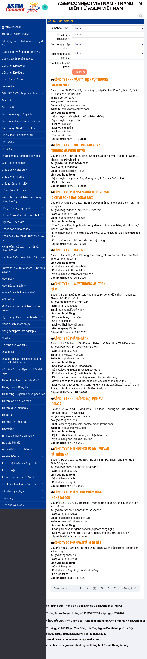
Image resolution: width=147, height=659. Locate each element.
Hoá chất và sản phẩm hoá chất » (24, 215)
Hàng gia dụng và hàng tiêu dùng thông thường (22, 199)
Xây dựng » (24, 498)
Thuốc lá (8, 414)
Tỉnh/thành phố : (60, 28)
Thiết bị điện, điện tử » (24, 407)
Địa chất (8, 100)
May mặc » (24, 278)
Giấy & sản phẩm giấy (16, 183)
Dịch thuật (9, 107)
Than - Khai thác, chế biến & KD (21, 380)
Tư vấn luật (9, 470)
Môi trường (9, 299)
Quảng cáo (9, 351)
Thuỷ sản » (24, 428)
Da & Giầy (9, 86)
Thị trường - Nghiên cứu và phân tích (24, 394)
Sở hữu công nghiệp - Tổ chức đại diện (23, 371)
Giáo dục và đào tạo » (24, 169)
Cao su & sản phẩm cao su (19, 58)
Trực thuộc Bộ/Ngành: (64, 37)
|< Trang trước (129, 588)
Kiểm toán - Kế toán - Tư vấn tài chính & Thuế (21, 248)
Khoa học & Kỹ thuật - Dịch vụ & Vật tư (24, 237)
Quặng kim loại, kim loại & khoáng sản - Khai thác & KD (23, 360)
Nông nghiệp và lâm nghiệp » (24, 331)
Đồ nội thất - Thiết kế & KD (18, 135)
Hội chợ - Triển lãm (14, 222)
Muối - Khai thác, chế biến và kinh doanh (22, 308)
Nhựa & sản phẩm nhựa (17, 324)
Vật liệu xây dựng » (24, 491)
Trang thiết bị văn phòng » (24, 449)
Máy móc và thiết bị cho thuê (19, 292)
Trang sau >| (61, 588)
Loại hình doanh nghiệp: (61, 55)
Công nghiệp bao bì (14, 65)
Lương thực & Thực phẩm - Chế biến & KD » (24, 269)
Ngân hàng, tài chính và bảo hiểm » (24, 317)
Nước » (24, 337)
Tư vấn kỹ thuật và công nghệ (20, 463)
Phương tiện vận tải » (24, 344)
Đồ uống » (24, 141)
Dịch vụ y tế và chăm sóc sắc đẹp (22, 121)
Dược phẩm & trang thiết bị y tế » (24, 155)
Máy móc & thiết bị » (24, 285)
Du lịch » (24, 148)
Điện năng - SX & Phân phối (19, 128)
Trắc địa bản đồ (12, 442)
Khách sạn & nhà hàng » (24, 228)
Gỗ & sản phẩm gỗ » (24, 190)
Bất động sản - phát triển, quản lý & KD (23, 43)
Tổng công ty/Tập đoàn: (60, 46)
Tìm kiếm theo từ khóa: (61, 65)
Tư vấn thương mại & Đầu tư (20, 477)
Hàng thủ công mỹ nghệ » (24, 208)
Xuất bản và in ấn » (24, 505)
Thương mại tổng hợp (15, 421)
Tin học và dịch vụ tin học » (24, 435)
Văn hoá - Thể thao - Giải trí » (24, 484)
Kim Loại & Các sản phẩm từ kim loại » (24, 259)
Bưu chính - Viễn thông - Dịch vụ (22, 51)
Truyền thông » (24, 456)
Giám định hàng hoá (15, 162)
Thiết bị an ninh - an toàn (17, 400)
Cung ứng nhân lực (14, 79)
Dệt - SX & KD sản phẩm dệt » (24, 93)
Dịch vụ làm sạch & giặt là (18, 114)
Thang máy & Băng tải (16, 387)
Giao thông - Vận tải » (24, 176)
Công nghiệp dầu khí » (24, 72)
